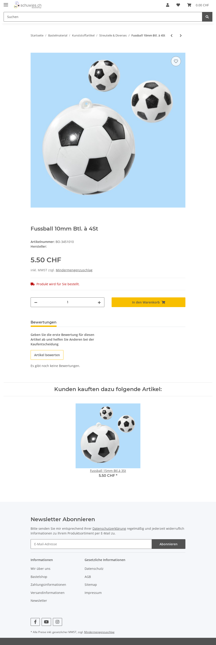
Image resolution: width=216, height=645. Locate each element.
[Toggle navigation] (6, 3)
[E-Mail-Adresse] (91, 544)
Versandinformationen (48, 593)
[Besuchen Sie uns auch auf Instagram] (57, 622)
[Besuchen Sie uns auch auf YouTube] (46, 622)
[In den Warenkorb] (34, 50)
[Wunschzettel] (178, 4)
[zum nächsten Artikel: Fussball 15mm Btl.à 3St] (180, 35)
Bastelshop (39, 577)
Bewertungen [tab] (43, 322)
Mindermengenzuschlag (74, 270)
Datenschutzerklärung (109, 528)
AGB (88, 577)
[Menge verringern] (36, 302)
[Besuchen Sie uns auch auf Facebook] (35, 622)
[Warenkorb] (198, 4)
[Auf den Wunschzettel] (176, 61)
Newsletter (39, 600)
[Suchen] (103, 17)
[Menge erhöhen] (99, 302)
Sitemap (91, 584)
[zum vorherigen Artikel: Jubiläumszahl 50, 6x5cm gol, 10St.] (171, 35)
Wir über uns (40, 568)
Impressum (93, 593)
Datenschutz (94, 568)
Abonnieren (169, 544)
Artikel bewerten (47, 355)
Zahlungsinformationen (48, 584)
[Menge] (67, 302)
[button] (167, 4)
